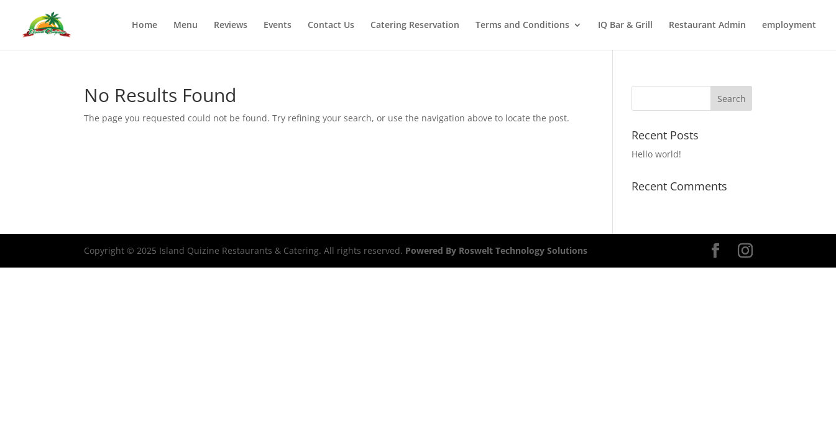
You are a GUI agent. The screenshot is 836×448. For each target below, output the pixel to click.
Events (278, 25)
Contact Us (331, 25)
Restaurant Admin (707, 25)
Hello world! (656, 154)
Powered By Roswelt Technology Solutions (496, 250)
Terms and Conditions (522, 25)
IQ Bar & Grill (625, 25)
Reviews (230, 25)
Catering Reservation (414, 25)
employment (789, 25)
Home (144, 25)
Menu (185, 25)
